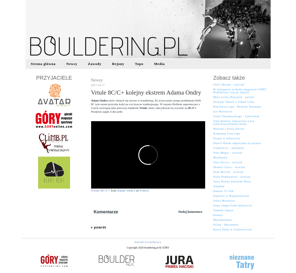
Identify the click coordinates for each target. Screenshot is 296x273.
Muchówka (220, 157)
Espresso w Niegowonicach (231, 195)
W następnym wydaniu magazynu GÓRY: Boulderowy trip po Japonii (240, 91)
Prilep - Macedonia (226, 224)
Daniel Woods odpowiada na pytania (237, 143)
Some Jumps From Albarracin (232, 205)
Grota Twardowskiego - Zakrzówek (236, 116)
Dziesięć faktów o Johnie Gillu (233, 101)
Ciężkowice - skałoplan (228, 147)
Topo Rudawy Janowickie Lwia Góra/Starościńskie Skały (233, 122)
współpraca (154, 242)
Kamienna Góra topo (227, 133)
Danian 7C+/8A (223, 191)
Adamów (219, 186)
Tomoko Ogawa (223, 210)
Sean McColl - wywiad (228, 171)
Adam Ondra (126, 190)
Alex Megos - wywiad (227, 152)
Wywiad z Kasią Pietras (229, 128)
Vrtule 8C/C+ (100, 190)
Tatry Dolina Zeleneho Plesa (232, 181)
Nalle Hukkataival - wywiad (231, 176)
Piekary (218, 215)
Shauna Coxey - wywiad (229, 167)
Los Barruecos (222, 111)
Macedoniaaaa (222, 219)
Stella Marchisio (224, 200)
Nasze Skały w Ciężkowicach (232, 229)
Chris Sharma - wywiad (228, 84)
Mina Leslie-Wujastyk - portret (233, 97)
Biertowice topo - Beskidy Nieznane (237, 106)
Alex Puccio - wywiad (227, 162)
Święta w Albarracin (226, 138)
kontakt (140, 242)
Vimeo (144, 190)
